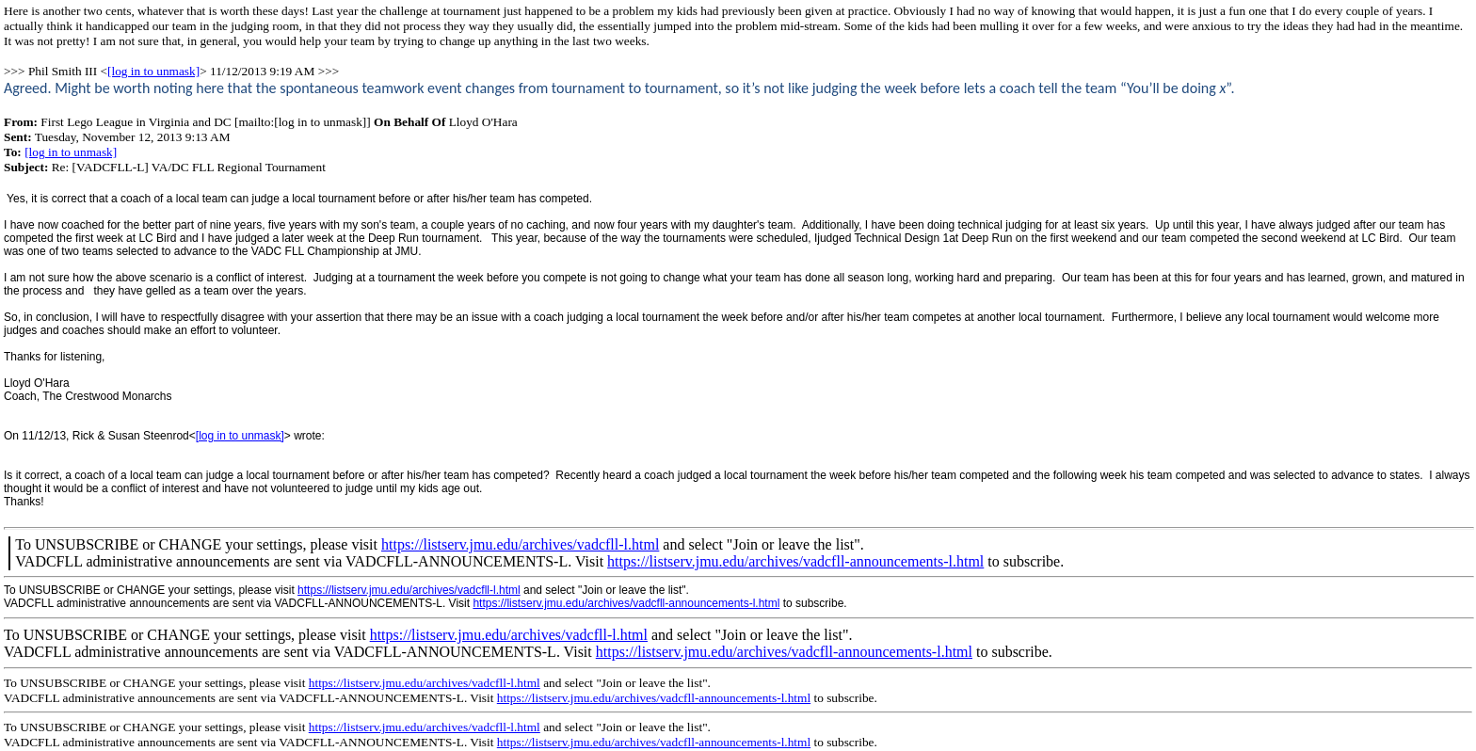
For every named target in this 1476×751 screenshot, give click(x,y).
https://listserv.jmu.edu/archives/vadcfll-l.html (520, 544)
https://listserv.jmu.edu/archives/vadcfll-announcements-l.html (795, 561)
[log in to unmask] (153, 71)
